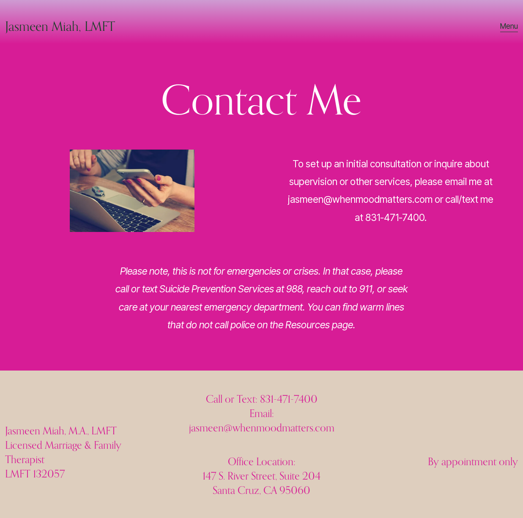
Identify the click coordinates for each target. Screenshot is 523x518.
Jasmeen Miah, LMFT (60, 26)
